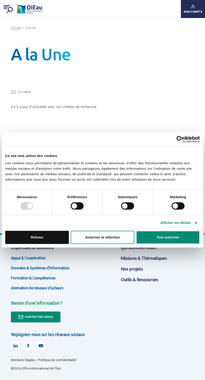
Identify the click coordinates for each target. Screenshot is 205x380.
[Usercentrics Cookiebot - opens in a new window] (180, 139)
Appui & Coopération (28, 258)
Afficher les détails (175, 223)
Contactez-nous (35, 317)
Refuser (37, 237)
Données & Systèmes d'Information (40, 268)
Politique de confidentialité (57, 360)
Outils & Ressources (139, 279)
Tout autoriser (168, 237)
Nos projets (132, 268)
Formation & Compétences (33, 278)
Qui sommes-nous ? (139, 247)
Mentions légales (23, 360)
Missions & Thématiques (144, 258)
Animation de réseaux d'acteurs (37, 288)
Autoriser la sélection (102, 237)
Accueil (15, 28)
